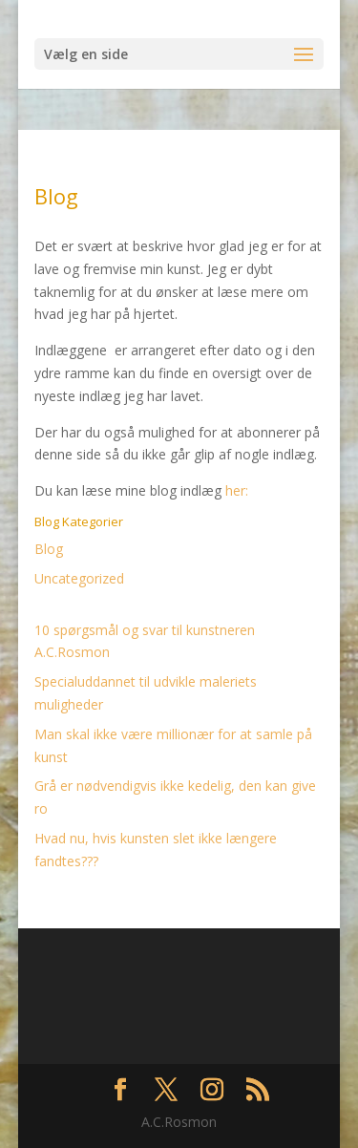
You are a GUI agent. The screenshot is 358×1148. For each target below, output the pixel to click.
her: (236, 490)
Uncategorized (79, 578)
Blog (48, 549)
